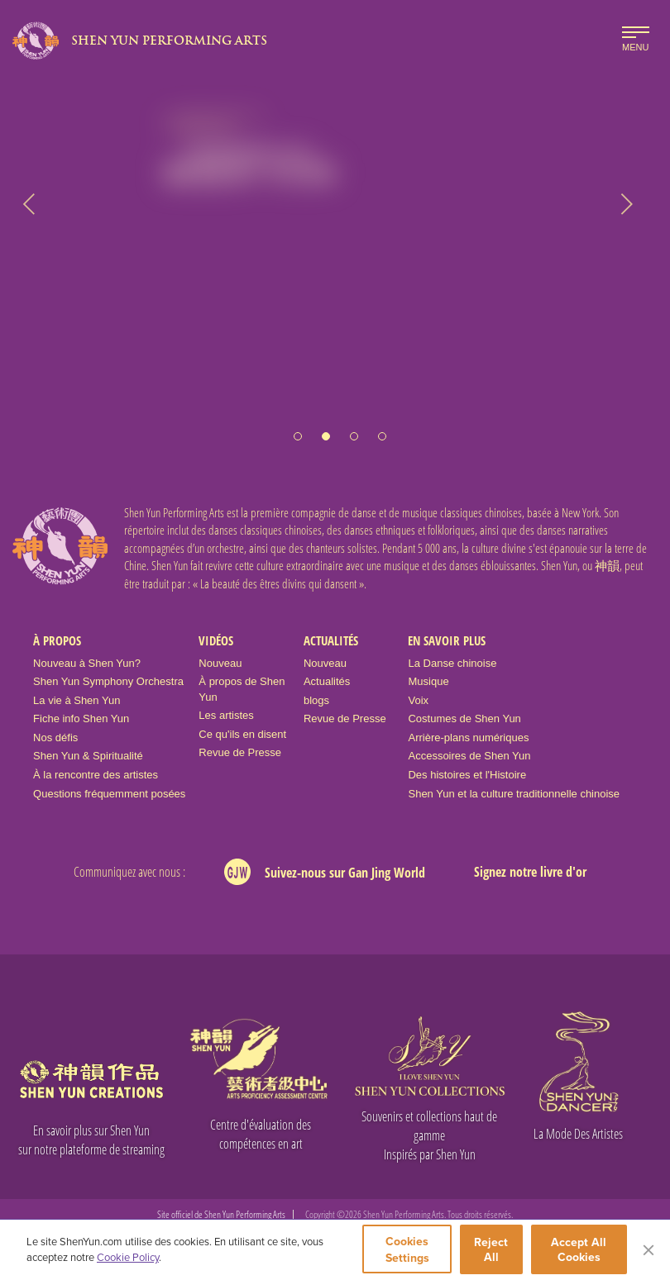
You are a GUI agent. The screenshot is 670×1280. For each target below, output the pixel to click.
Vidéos (216, 640)
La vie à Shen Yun (76, 700)
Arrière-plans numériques (468, 737)
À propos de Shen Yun (242, 689)
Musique (428, 681)
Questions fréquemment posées (109, 794)
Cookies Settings (407, 1249)
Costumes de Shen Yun (464, 718)
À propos (57, 640)
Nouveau (220, 663)
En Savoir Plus (447, 640)
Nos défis (55, 737)
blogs (316, 700)
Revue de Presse (240, 752)
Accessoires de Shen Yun (469, 755)
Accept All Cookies (579, 1249)
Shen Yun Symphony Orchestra (108, 681)
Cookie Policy (128, 1256)
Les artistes (226, 715)
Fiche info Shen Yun (81, 718)
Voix (418, 700)
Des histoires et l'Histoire (467, 774)
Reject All (492, 1249)
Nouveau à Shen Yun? (87, 663)
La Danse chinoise (452, 663)
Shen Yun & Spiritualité (88, 755)
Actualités (331, 640)
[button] (298, 428)
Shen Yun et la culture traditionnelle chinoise (514, 794)
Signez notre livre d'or (530, 872)
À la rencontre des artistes (95, 774)
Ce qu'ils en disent (242, 734)
